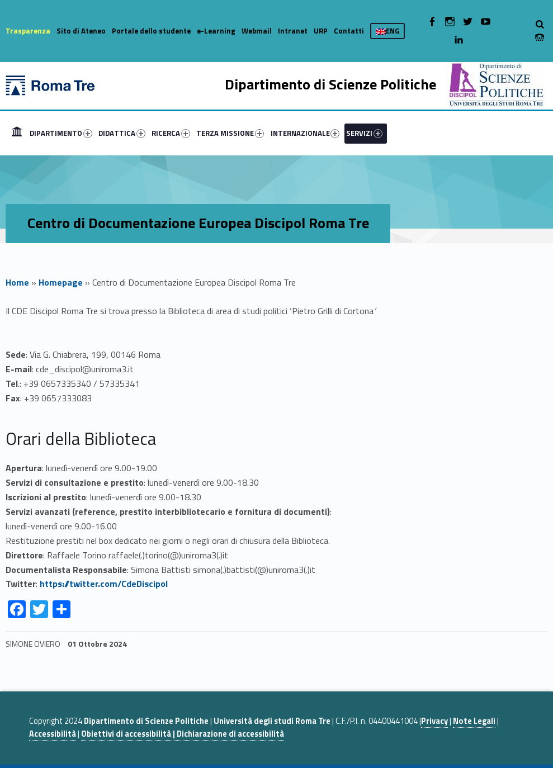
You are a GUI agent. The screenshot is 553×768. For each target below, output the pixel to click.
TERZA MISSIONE (230, 133)
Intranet (293, 30)
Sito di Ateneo (81, 30)
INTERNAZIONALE (305, 133)
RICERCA (171, 133)
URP (321, 30)
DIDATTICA (121, 133)
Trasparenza (28, 30)
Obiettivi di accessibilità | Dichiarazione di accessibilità (182, 734)
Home (17, 133)
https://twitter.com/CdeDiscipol (104, 583)
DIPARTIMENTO (61, 133)
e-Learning (216, 30)
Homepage (61, 282)
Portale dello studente (151, 30)
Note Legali (474, 721)
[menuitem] (17, 133)
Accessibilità (52, 734)
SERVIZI (364, 133)
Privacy (434, 721)
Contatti (349, 30)
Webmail (257, 30)
